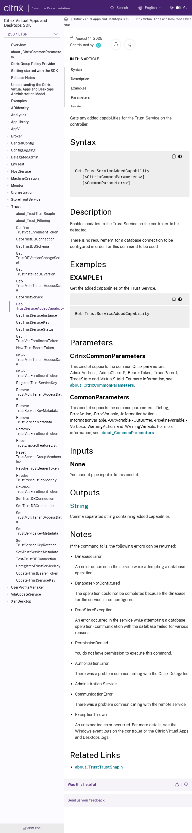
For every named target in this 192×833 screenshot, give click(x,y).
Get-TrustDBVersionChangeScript (38, 257)
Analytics (18, 115)
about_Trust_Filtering (33, 221)
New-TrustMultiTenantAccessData (39, 359)
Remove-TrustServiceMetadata (34, 420)
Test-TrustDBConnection (36, 559)
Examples (19, 101)
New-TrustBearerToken (35, 348)
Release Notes (23, 78)
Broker (16, 136)
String (79, 505)
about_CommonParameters (127, 432)
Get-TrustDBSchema (32, 246)
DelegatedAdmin (24, 157)
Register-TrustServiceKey (36, 383)
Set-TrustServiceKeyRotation (36, 543)
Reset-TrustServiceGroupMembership (38, 456)
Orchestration (22, 192)
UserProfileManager (27, 587)
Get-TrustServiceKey (32, 322)
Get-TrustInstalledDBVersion (35, 271)
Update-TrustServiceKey (35, 580)
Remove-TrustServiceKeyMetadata (37, 408)
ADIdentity (19, 108)
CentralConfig (22, 143)
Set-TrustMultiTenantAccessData (39, 517)
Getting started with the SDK (34, 71)
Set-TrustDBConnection (35, 499)
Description (83, 78)
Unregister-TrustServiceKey (38, 566)
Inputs (78, 106)
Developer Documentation (43, 8)
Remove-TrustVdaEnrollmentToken (37, 431)
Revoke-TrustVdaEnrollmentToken (37, 489)
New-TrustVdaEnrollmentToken (37, 373)
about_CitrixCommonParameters (36, 54)
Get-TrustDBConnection (35, 239)
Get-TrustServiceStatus (35, 329)
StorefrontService (25, 199)
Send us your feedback (86, 800)
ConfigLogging (23, 150)
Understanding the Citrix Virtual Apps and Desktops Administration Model (32, 89)
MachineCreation (25, 178)
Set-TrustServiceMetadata (37, 552)
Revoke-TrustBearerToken (37, 468)
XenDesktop (21, 601)
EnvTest (17, 164)
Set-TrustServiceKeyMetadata (37, 531)
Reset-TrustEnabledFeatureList (36, 443)
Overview (18, 45)
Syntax (79, 69)
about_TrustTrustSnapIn (35, 214)
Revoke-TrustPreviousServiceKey (36, 478)
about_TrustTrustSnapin (99, 767)
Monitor (17, 185)
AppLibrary (19, 122)
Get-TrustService (29, 297)
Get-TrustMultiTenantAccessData (39, 285)
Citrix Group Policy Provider (33, 64)
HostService (21, 171)
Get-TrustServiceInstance (36, 315)
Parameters (83, 96)
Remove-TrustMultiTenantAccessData (39, 394)
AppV (15, 129)
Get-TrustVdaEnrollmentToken (37, 338)
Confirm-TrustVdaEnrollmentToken (37, 230)
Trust (16, 207)
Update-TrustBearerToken (37, 573)
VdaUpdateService (26, 594)
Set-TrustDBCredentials (35, 506)
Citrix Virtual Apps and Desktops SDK (101, 19)
